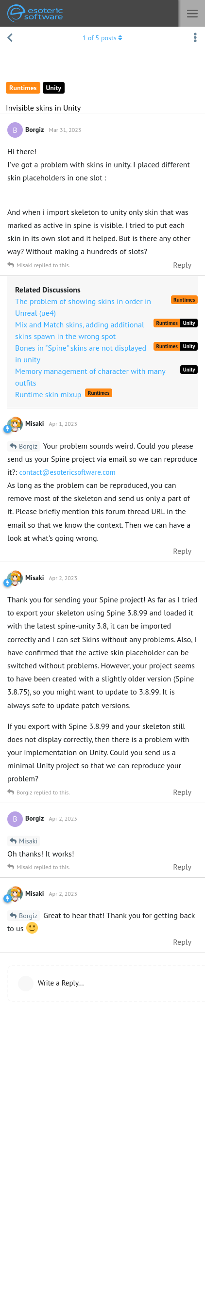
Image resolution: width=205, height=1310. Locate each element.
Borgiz (28, 446)
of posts (103, 37)
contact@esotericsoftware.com (67, 472)
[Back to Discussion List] (9, 38)
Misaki (28, 841)
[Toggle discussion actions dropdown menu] (195, 38)
